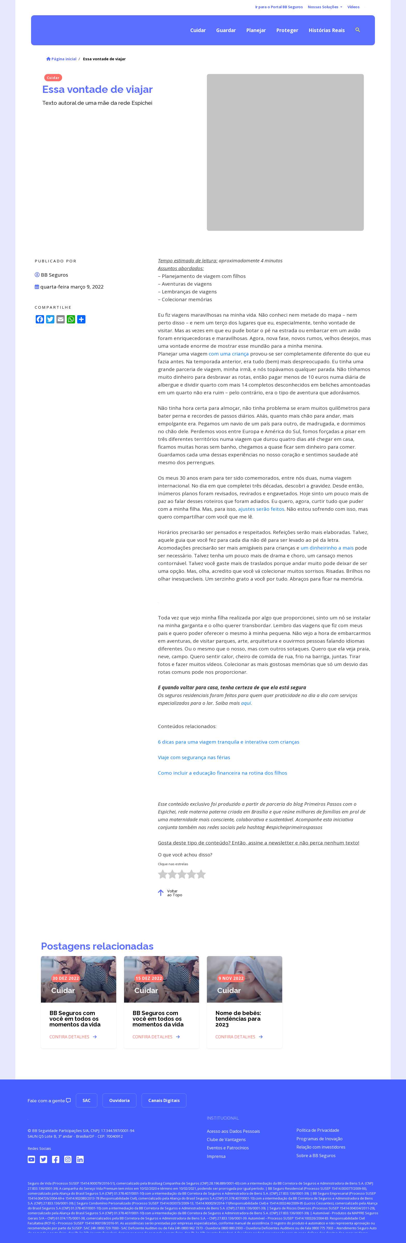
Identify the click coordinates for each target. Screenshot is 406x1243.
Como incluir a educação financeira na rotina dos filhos (222, 773)
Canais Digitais (164, 1100)
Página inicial (61, 58)
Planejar (256, 30)
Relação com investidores (320, 1147)
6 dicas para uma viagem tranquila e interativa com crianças (228, 741)
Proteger (287, 30)
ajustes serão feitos (261, 509)
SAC (87, 1100)
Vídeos (353, 6)
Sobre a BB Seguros (316, 1155)
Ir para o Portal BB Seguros (279, 6)
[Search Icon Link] (357, 29)
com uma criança (228, 353)
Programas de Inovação (319, 1139)
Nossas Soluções (323, 6)
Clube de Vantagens (226, 1139)
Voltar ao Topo (170, 893)
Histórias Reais (327, 30)
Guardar (226, 30)
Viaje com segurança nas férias (194, 757)
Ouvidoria (119, 1100)
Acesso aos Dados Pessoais (233, 1131)
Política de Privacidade (317, 1130)
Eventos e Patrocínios (228, 1148)
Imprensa (216, 1156)
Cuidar (198, 30)
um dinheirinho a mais (327, 547)
